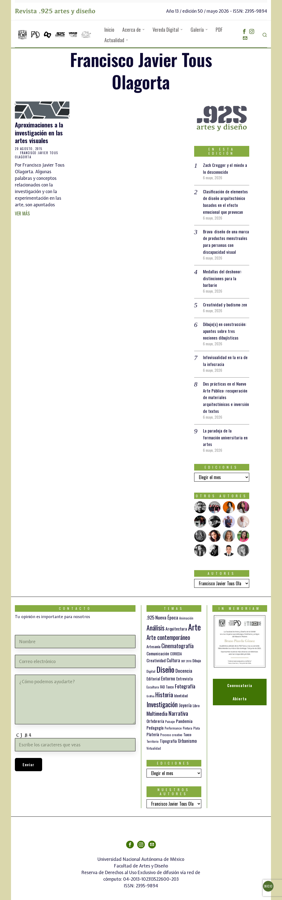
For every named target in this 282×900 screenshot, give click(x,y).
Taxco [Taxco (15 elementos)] (187, 729)
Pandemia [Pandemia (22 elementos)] (184, 715)
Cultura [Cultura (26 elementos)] (173, 654)
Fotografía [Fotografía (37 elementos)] (185, 680)
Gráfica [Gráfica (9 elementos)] (150, 690)
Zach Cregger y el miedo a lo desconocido (225, 168)
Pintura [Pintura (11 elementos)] (187, 722)
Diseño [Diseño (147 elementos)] (165, 664)
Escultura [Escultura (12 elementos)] (153, 681)
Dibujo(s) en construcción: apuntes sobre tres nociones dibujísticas (224, 328)
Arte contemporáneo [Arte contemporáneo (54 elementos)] (168, 632)
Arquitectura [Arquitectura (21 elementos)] (176, 623)
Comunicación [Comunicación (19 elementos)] (158, 648)
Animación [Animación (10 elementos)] (186, 612)
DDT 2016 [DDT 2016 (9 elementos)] (186, 655)
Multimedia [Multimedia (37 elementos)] (157, 708)
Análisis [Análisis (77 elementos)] (155, 622)
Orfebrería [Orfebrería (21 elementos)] (155, 715)
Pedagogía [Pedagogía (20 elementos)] (155, 722)
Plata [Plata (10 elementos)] (196, 723)
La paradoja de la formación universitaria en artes (225, 432)
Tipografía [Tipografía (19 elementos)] (168, 736)
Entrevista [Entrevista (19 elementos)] (184, 673)
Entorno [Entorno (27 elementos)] (168, 673)
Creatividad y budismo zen (225, 302)
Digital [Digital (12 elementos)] (151, 666)
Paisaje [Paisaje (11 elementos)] (170, 716)
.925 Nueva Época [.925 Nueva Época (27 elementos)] (162, 611)
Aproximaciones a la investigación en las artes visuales (39, 133)
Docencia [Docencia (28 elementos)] (183, 665)
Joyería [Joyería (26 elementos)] (185, 699)
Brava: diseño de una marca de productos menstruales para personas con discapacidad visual (226, 240)
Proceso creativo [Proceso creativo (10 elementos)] (171, 729)
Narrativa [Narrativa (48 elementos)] (178, 707)
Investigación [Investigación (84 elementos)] (162, 699)
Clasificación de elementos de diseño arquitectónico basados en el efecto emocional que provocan (225, 201)
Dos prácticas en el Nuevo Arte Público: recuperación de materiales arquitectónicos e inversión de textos (226, 393)
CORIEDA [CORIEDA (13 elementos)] (176, 648)
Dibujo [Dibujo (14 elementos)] (196, 655)
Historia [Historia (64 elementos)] (164, 689)
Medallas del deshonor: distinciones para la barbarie (222, 276)
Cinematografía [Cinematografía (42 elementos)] (177, 640)
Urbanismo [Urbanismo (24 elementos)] (187, 735)
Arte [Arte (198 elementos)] (194, 621)
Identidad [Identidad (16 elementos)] (181, 690)
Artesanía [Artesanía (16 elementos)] (153, 641)
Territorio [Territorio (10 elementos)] (153, 736)
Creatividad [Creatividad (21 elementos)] (156, 654)
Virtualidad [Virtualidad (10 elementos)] (154, 743)
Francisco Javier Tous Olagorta (36, 155)
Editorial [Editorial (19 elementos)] (153, 673)
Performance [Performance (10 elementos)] (173, 723)
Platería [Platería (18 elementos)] (153, 729)
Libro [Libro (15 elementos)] (196, 700)
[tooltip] (244, 31)
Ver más (22, 213)
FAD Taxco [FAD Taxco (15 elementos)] (167, 681)
